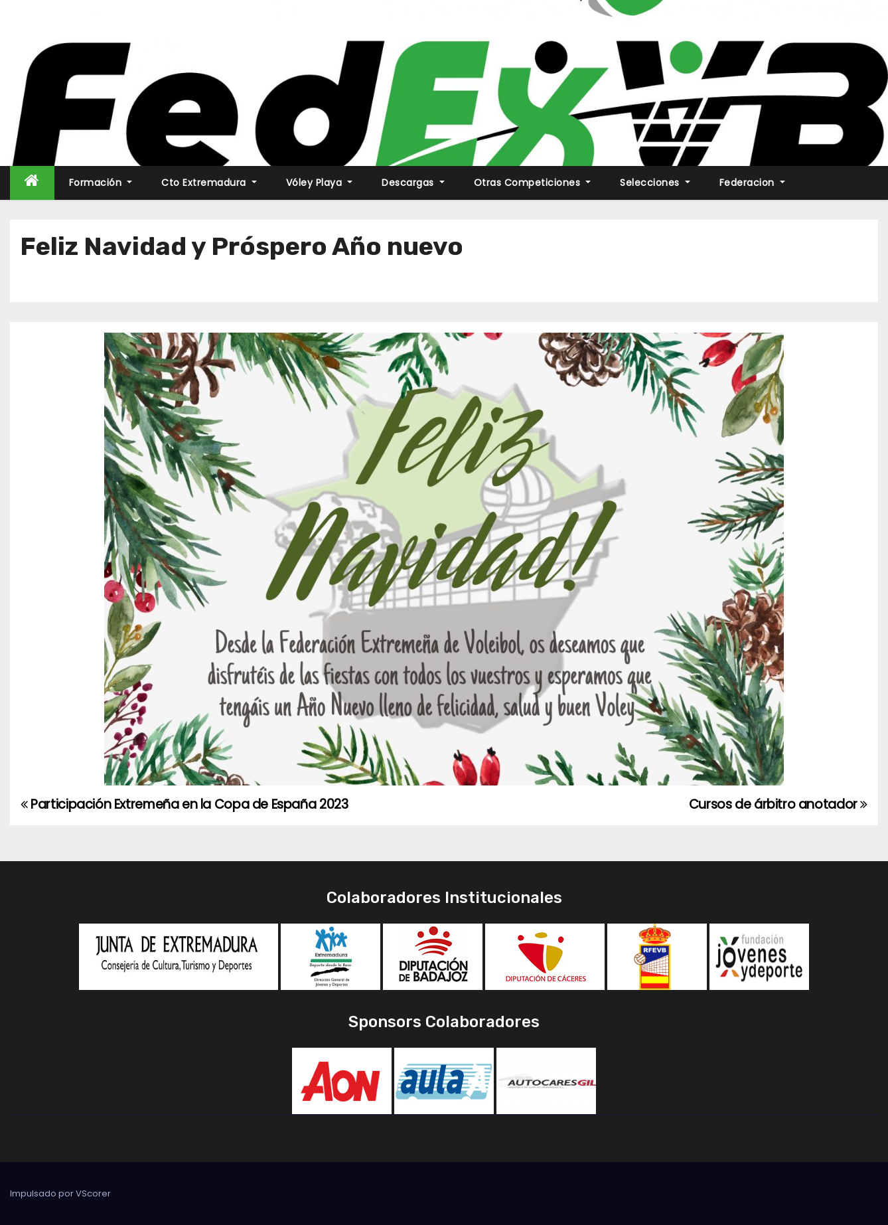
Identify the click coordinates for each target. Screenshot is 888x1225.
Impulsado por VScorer (60, 1193)
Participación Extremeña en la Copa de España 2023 (184, 804)
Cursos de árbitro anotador (778, 804)
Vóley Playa (319, 182)
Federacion (752, 182)
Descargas (413, 182)
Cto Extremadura (209, 182)
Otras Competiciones (532, 182)
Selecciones (655, 182)
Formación (101, 182)
